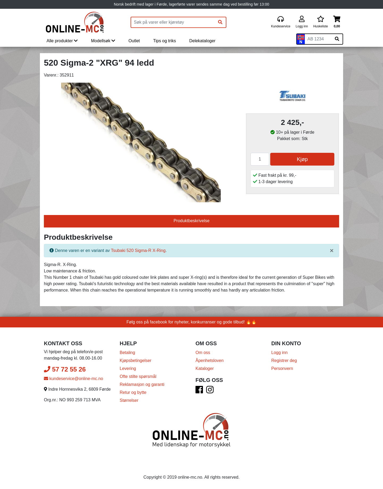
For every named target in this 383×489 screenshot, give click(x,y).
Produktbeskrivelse (191, 220)
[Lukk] (332, 250)
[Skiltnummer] (318, 39)
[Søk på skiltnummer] (337, 39)
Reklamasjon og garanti (142, 384)
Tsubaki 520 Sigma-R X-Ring (138, 250)
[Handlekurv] (337, 22)
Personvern (282, 368)
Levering (128, 368)
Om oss (202, 352)
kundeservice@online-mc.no (73, 378)
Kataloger (204, 368)
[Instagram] (210, 391)
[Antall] (260, 159)
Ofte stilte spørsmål (138, 376)
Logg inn (279, 352)
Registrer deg (284, 360)
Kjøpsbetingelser (135, 360)
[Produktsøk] (173, 22)
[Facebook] (199, 391)
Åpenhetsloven (209, 360)
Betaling (127, 352)
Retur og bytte (133, 392)
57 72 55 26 (65, 369)
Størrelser (129, 400)
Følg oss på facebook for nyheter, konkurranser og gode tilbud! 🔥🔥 (192, 322)
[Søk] (220, 22)
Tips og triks (164, 41)
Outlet (134, 41)
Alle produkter (62, 41)
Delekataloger (202, 41)
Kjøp (302, 159)
